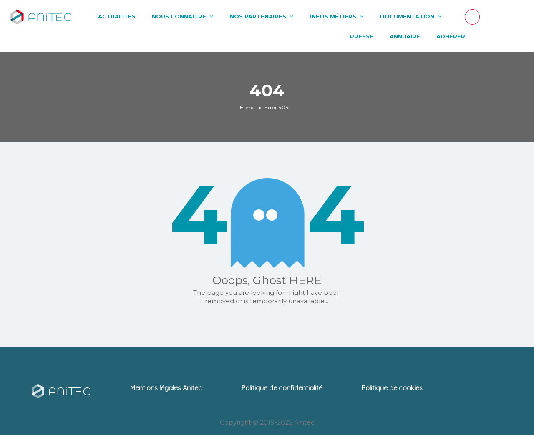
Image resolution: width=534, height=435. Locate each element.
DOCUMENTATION (407, 16)
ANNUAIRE (405, 36)
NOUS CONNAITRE (179, 16)
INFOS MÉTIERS (333, 16)
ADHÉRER (450, 36)
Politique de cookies (392, 388)
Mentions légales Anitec (166, 388)
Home (247, 107)
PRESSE (361, 36)
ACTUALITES (117, 16)
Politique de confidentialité (282, 388)
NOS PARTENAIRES (258, 16)
